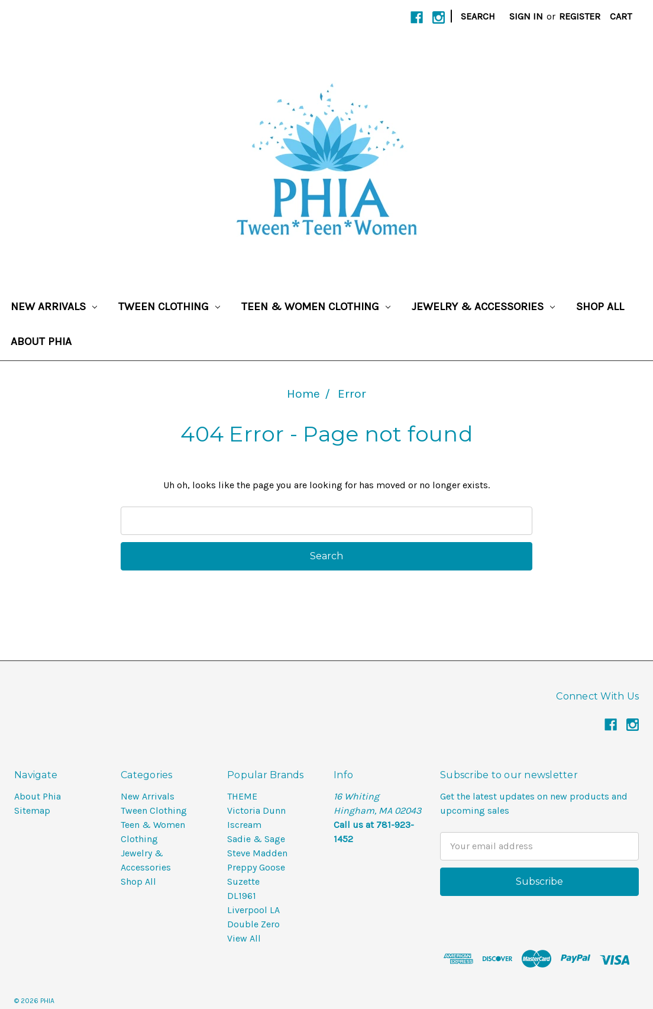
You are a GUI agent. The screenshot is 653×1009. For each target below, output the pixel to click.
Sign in (526, 16)
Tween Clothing (169, 306)
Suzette (243, 881)
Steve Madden (257, 853)
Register (579, 16)
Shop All (600, 306)
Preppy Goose (256, 867)
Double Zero (253, 924)
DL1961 (241, 895)
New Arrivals (54, 306)
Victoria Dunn (256, 810)
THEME (242, 796)
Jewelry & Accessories (483, 306)
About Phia (41, 341)
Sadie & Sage (256, 838)
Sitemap (32, 810)
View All (244, 938)
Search (478, 16)
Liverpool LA (253, 909)
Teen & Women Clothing (315, 306)
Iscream (244, 824)
